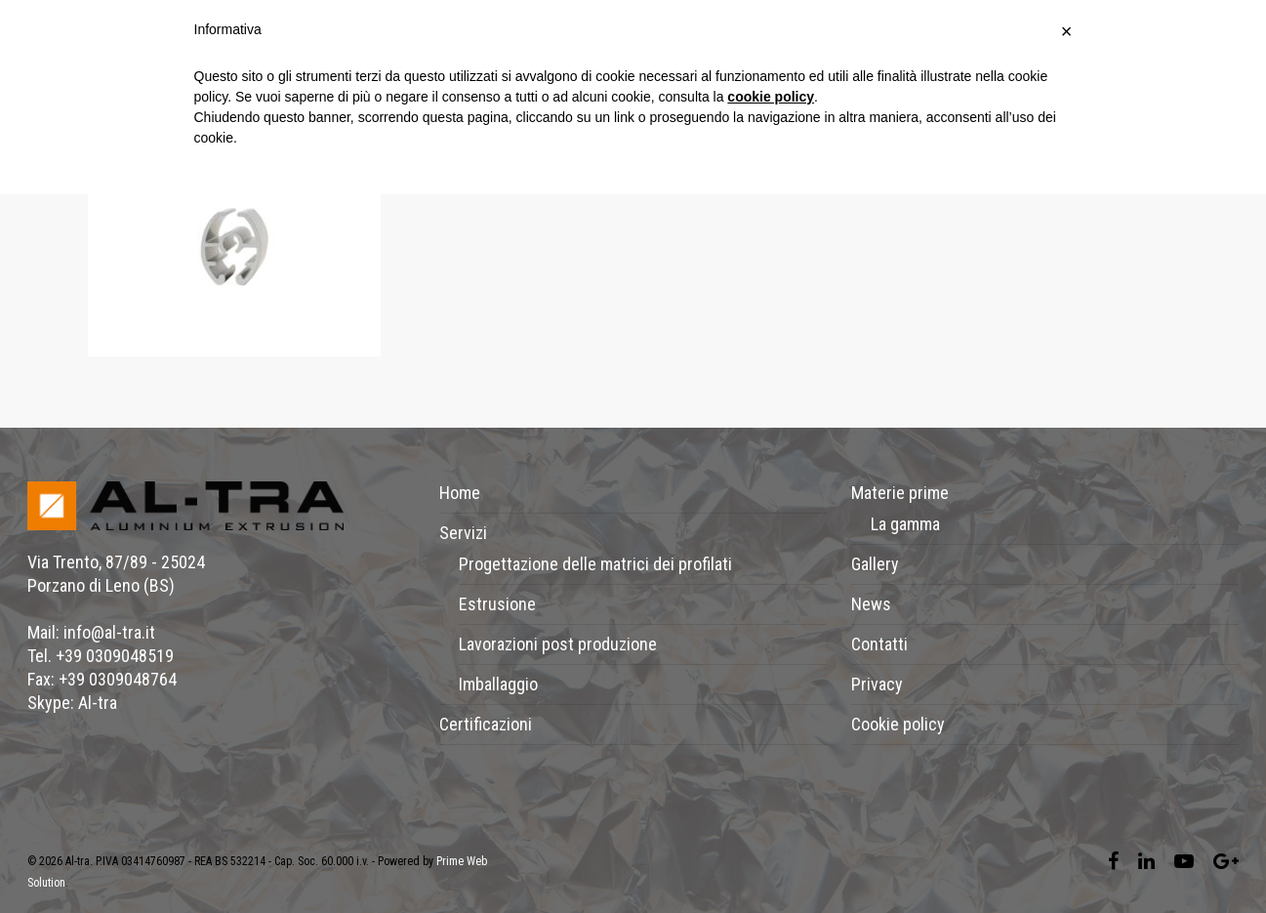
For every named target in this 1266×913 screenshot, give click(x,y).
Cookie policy (898, 724)
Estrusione (497, 604)
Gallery (875, 564)
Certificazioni (485, 724)
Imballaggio (498, 684)
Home (459, 492)
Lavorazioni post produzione (558, 644)
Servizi (463, 532)
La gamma (905, 524)
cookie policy (770, 96)
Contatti (879, 644)
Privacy (877, 684)
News (871, 604)
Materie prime (900, 492)
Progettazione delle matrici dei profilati (595, 564)
